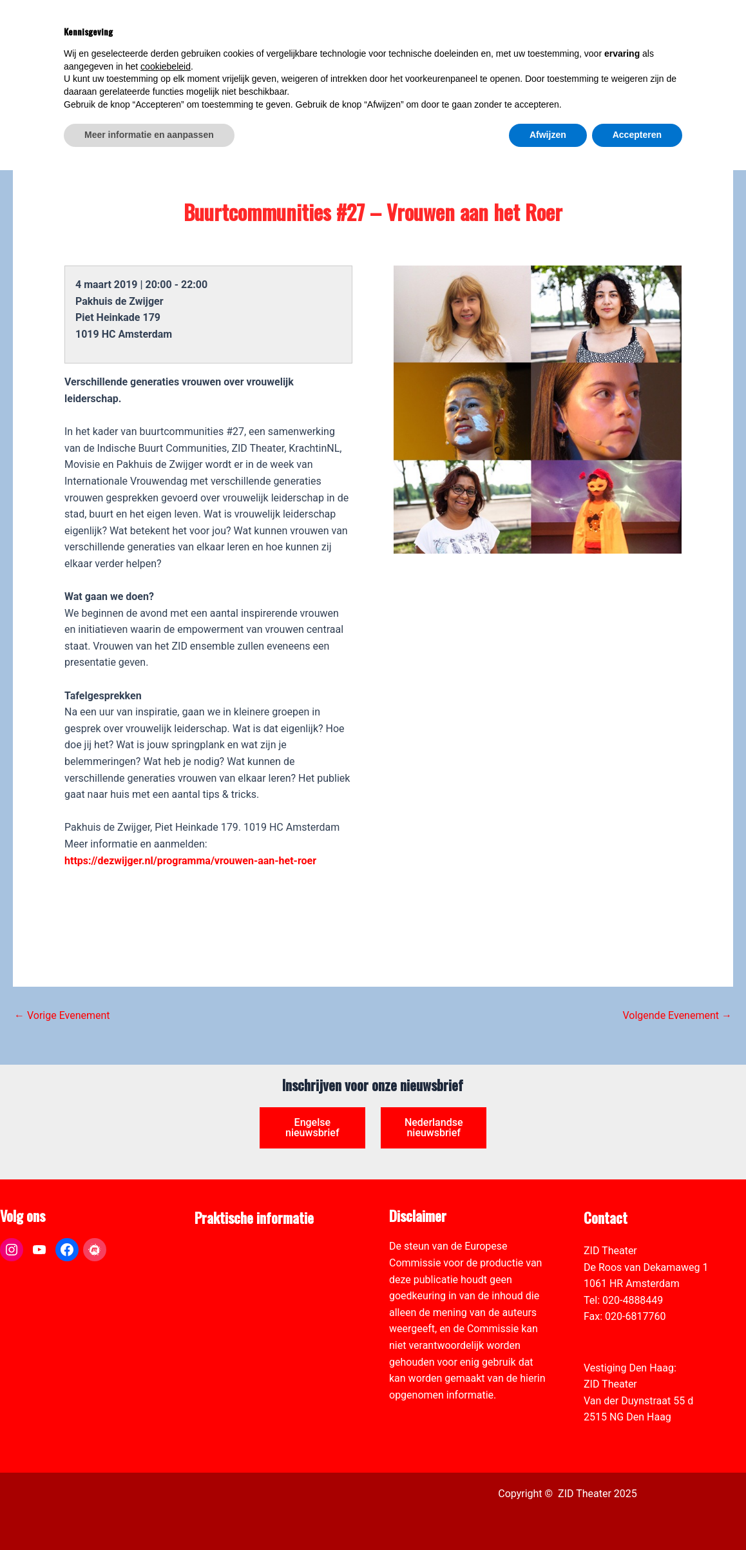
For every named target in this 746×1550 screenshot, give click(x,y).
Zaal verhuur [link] (223, 1283)
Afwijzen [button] (548, 1514)
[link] (729, 81)
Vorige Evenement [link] (62, 1016)
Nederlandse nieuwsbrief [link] (434, 1127)
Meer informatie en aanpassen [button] (149, 1514)
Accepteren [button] (637, 1514)
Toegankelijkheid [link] (233, 1316)
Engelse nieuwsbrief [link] (312, 1127)
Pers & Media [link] (225, 1267)
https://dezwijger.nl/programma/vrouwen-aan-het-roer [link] (190, 861)
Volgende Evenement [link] (677, 1016)
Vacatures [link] (218, 1300)
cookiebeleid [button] (165, 1446)
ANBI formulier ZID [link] (237, 1251)
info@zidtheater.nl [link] (625, 1333)
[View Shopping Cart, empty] (633, 26)
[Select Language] (676, 78)
